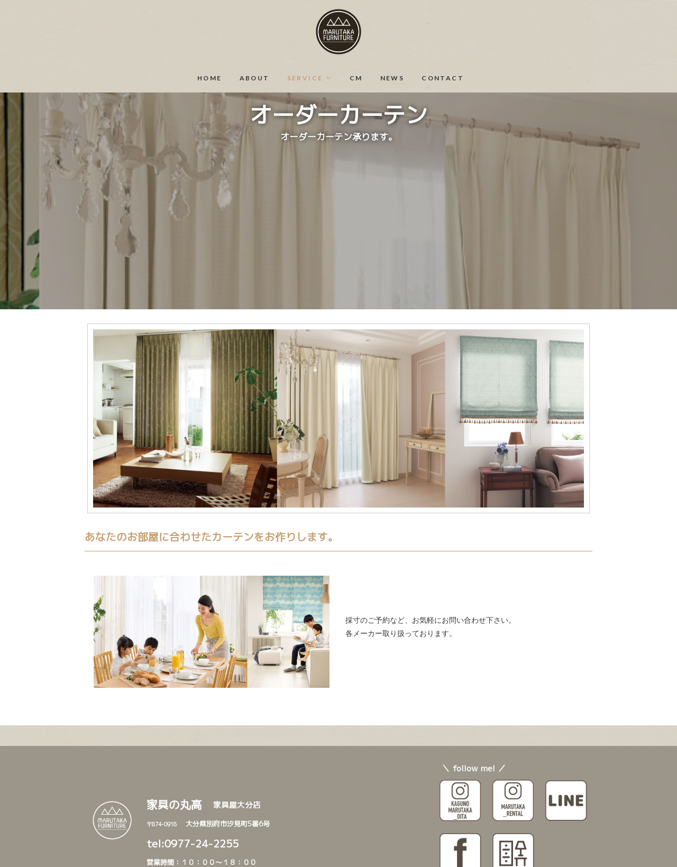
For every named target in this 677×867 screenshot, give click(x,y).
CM (356, 78)
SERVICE (305, 78)
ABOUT (255, 78)
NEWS (392, 78)
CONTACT (443, 78)
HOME (209, 78)
